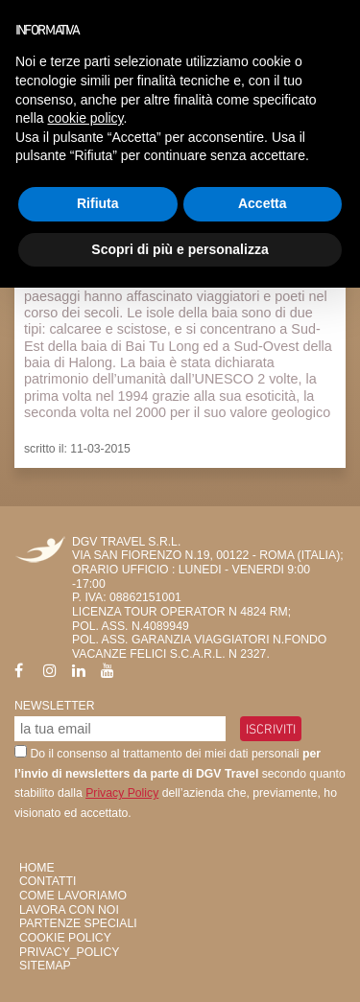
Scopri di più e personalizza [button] (179, 249)
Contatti (47, 881)
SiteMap (45, 965)
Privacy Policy (121, 793)
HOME (37, 867)
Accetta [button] (262, 203)
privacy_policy (69, 952)
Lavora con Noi (69, 910)
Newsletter (54, 705)
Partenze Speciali (78, 923)
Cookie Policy (65, 937)
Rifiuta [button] (98, 203)
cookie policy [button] (85, 118)
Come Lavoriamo (73, 895)
